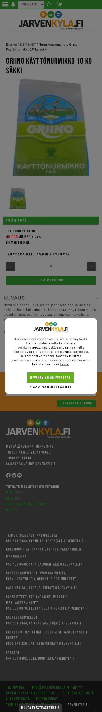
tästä (64, 364)
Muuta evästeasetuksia (40, 708)
